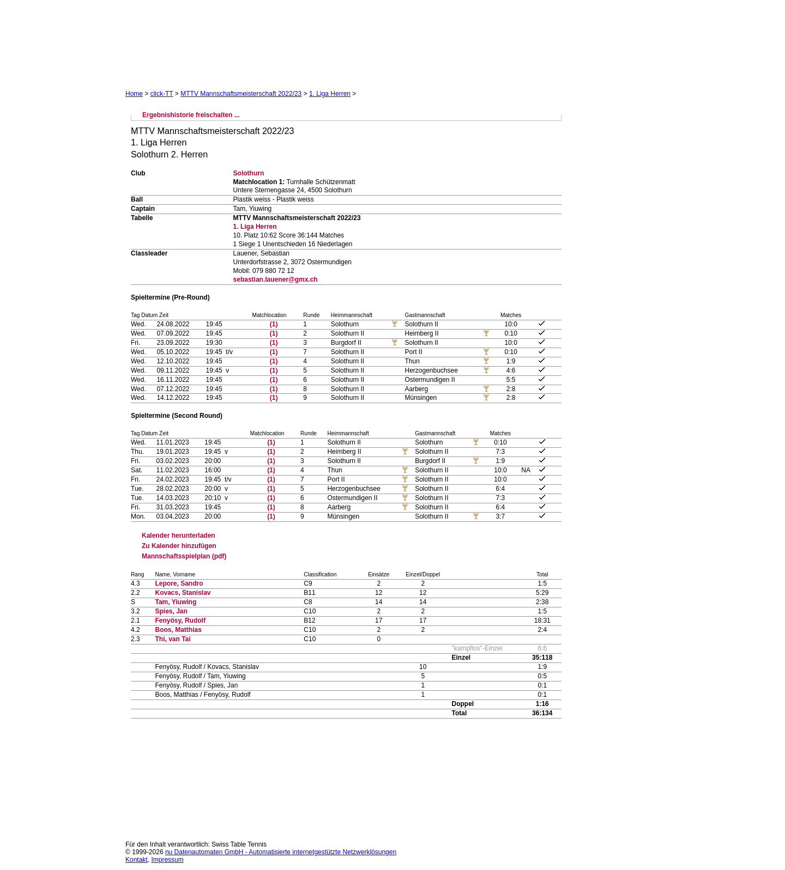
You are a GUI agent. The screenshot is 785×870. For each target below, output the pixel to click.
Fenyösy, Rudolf (180, 620)
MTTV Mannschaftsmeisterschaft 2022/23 (240, 94)
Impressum (167, 859)
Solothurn (248, 173)
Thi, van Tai (172, 639)
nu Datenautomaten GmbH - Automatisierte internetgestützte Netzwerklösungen (280, 852)
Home (134, 94)
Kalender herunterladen (178, 535)
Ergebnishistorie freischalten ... (191, 115)
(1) (274, 324)
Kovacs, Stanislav (182, 593)
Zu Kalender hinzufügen (179, 546)
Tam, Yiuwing (175, 602)
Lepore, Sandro (179, 583)
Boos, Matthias (178, 630)
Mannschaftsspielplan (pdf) (184, 556)
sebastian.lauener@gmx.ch (275, 279)
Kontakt (136, 859)
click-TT (161, 94)
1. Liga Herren (330, 94)
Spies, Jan (171, 611)
